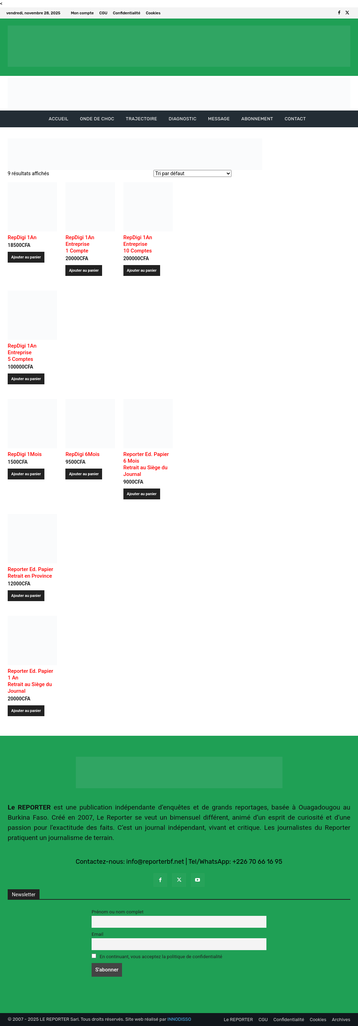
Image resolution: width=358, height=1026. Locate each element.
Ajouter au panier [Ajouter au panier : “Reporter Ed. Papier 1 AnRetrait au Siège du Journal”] (26, 710)
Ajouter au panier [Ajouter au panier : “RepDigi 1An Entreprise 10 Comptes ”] (142, 270)
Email (97, 934)
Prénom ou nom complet (117, 911)
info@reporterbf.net (155, 861)
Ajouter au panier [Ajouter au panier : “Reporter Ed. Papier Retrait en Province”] (26, 595)
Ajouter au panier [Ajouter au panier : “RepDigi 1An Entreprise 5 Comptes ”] (26, 379)
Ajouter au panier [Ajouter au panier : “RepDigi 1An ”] (26, 257)
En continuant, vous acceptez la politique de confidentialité (157, 956)
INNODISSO (179, 1019)
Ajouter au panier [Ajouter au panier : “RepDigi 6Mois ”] (84, 474)
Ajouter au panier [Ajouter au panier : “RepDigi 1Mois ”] (26, 474)
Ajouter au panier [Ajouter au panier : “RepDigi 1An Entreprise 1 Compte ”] (84, 270)
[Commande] (192, 173)
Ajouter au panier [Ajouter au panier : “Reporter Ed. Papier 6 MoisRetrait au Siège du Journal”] (142, 494)
